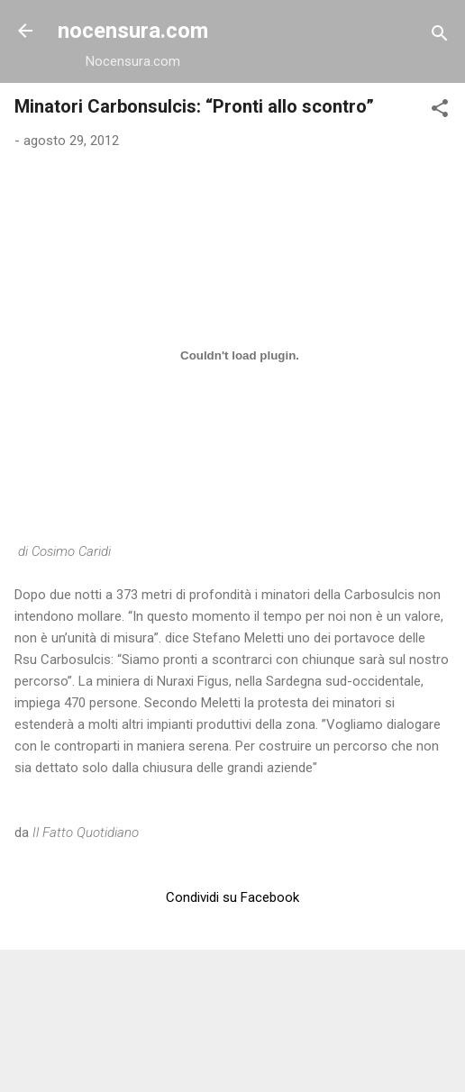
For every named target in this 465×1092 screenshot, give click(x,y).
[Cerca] (440, 36)
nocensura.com (133, 30)
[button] (440, 111)
